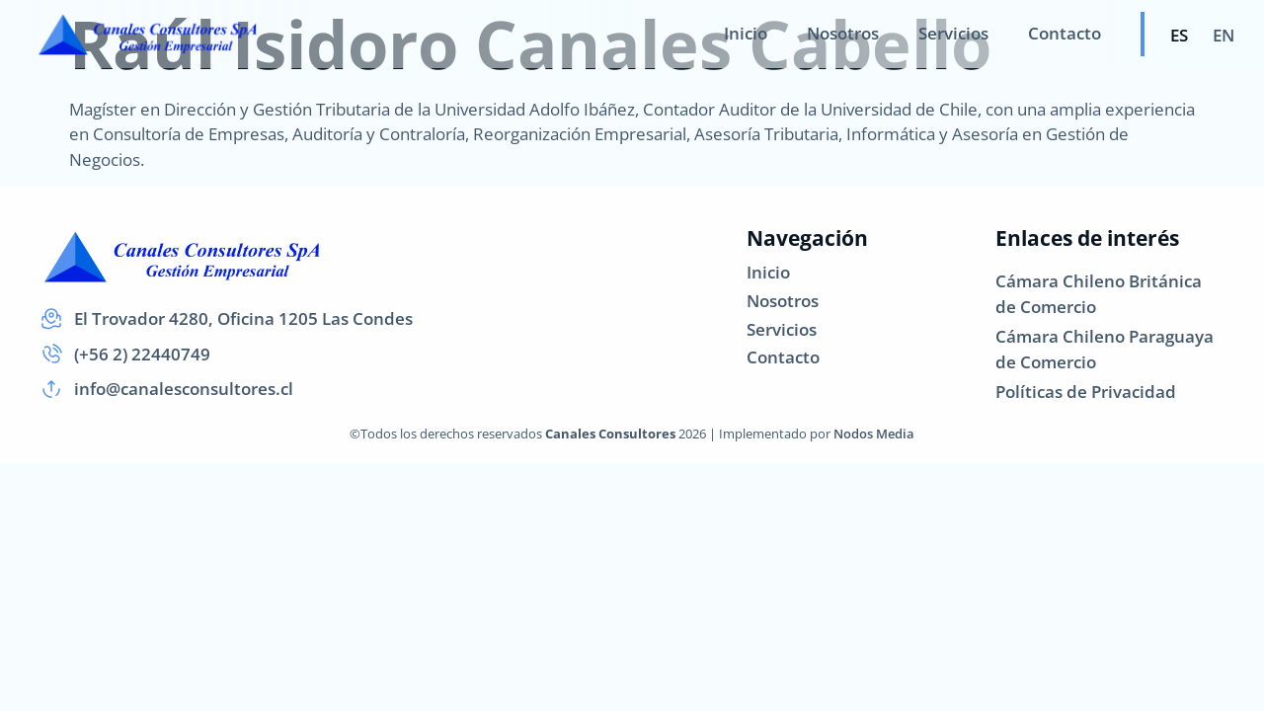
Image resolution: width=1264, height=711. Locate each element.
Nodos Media (873, 433)
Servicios (953, 33)
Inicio (745, 33)
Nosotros (843, 33)
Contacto (1064, 33)
